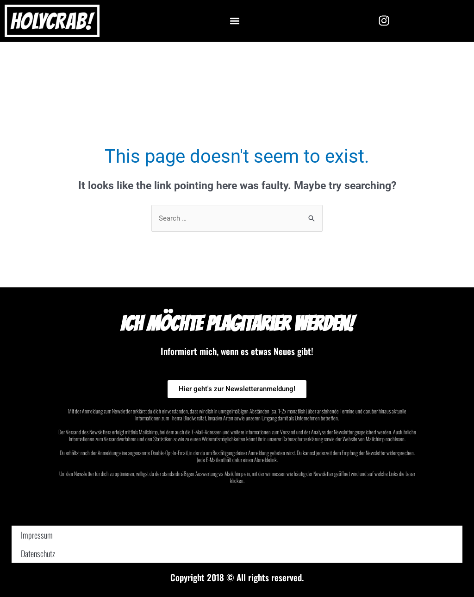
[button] (234, 20)
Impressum (37, 535)
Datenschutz (38, 553)
